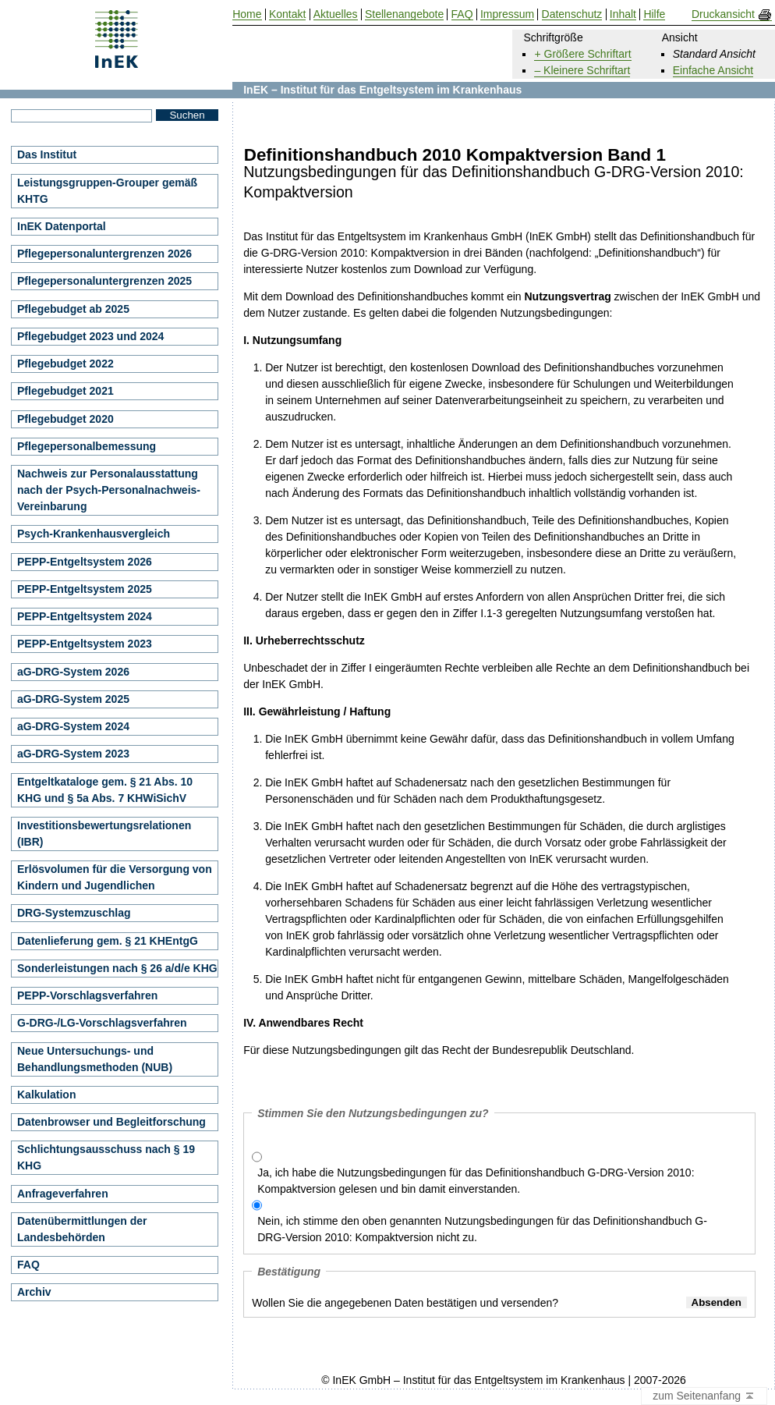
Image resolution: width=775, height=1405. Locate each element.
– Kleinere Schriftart (582, 70)
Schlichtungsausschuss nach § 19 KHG (106, 1157)
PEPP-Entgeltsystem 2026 (84, 561)
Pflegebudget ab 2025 (73, 309)
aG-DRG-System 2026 (73, 671)
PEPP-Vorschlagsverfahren (87, 995)
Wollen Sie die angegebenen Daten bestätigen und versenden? (405, 1303)
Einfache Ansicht (713, 70)
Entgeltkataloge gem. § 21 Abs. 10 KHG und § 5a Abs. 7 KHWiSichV (105, 789)
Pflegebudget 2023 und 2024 (90, 336)
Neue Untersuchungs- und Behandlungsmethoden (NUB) (94, 1059)
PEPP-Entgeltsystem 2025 (84, 589)
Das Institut (46, 154)
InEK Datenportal (61, 226)
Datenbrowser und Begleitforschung (111, 1122)
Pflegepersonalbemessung (86, 446)
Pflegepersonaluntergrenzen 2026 (104, 253)
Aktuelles (335, 14)
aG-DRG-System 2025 (73, 699)
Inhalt (623, 14)
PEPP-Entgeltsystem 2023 (84, 643)
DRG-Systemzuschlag (73, 913)
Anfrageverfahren (62, 1193)
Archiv (34, 1292)
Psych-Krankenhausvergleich (93, 533)
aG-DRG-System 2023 (73, 753)
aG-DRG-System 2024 (73, 726)
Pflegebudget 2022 (65, 363)
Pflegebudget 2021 (65, 391)
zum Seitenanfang (704, 1396)
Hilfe (654, 14)
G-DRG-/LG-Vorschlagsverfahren (102, 1022)
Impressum (507, 14)
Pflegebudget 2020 (65, 419)
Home (246, 14)
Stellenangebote (404, 14)
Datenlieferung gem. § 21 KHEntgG (107, 941)
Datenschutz (572, 14)
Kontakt (287, 14)
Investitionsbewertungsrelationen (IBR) (104, 833)
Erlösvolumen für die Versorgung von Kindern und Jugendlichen (114, 877)
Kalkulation (46, 1094)
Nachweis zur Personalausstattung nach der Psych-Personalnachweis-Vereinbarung (108, 490)
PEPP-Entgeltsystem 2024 (84, 616)
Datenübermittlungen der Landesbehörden (82, 1229)
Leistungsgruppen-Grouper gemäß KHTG (107, 190)
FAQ (28, 1264)
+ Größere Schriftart (582, 54)
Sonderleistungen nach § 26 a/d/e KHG (117, 968)
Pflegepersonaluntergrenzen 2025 (104, 281)
